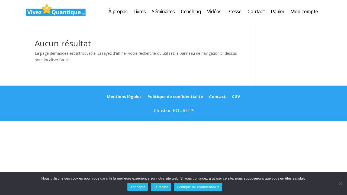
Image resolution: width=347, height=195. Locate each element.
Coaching (191, 12)
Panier (277, 12)
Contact (256, 12)
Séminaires (163, 12)
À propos (117, 12)
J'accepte (138, 187)
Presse (234, 12)
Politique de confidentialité (175, 97)
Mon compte (304, 12)
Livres (139, 12)
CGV (236, 97)
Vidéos (214, 12)
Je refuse (161, 187)
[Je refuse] (340, 183)
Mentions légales (124, 97)
